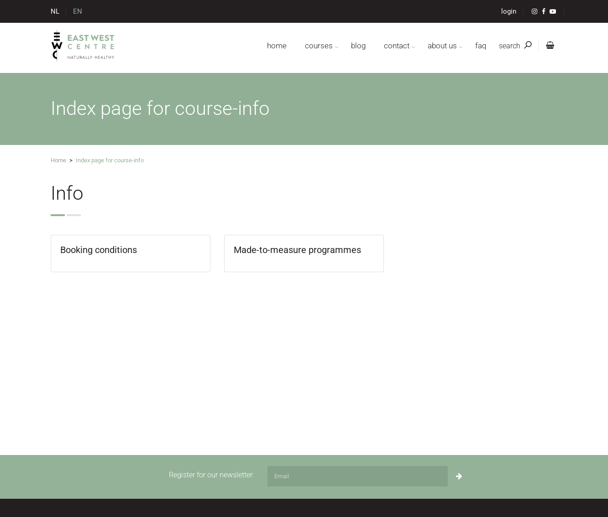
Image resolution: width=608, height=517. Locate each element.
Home (58, 160)
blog (358, 45)
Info (67, 193)
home (277, 45)
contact (396, 45)
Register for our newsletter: (211, 474)
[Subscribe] (459, 476)
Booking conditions (98, 249)
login (508, 11)
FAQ (480, 45)
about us (442, 45)
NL (55, 11)
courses (319, 45)
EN (77, 11)
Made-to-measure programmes (297, 249)
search (515, 45)
